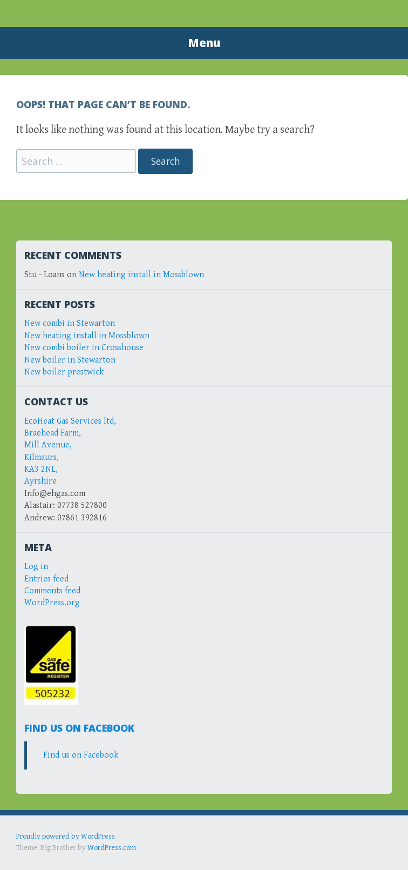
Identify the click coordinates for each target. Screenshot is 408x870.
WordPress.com (111, 848)
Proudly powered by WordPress (65, 836)
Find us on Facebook (79, 727)
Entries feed (46, 579)
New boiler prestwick (64, 372)
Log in (36, 566)
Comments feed (52, 591)
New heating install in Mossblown (141, 275)
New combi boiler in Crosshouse (84, 348)
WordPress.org (52, 603)
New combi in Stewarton (69, 323)
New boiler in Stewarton (69, 360)
